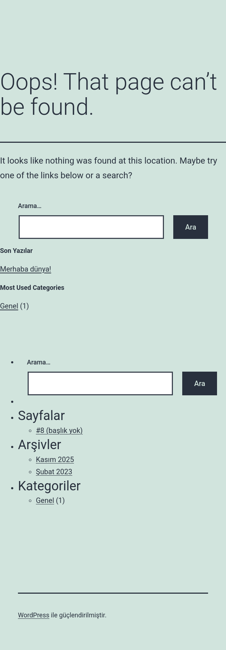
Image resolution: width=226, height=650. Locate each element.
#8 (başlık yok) (59, 430)
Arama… (30, 205)
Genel (9, 306)
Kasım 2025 (55, 459)
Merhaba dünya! (25, 269)
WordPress (33, 615)
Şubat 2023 (54, 471)
